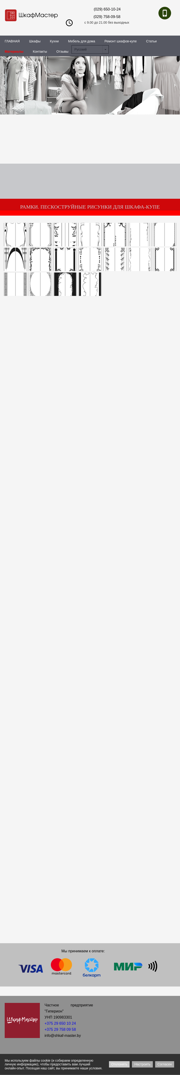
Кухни (54, 41)
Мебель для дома (81, 41)
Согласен (165, 1064)
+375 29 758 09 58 (60, 1029)
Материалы (14, 51)
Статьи (151, 41)
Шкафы (35, 41)
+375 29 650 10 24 (60, 1023)
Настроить (142, 1064)
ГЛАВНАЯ (12, 41)
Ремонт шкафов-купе (121, 41)
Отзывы (62, 51)
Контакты (40, 51)
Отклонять (119, 1064)
